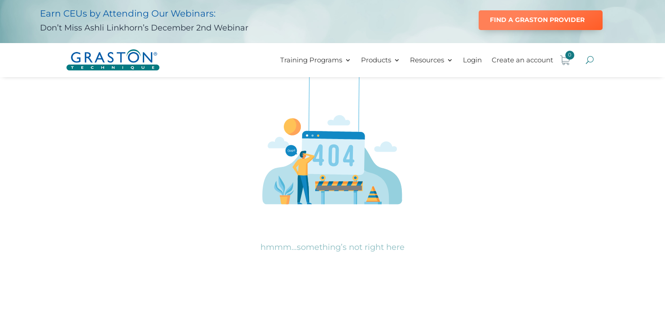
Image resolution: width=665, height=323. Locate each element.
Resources (427, 60)
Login (472, 60)
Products (376, 60)
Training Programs (311, 60)
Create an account (522, 60)
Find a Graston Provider (537, 20)
